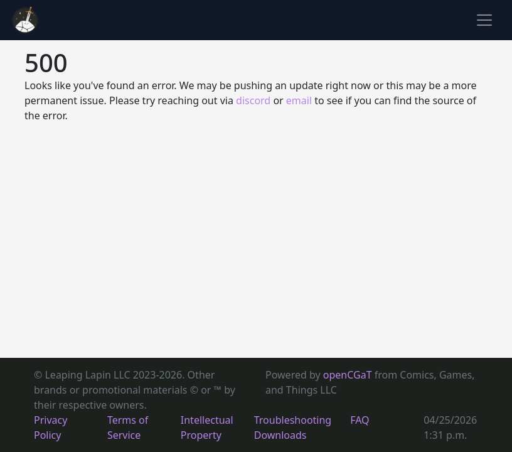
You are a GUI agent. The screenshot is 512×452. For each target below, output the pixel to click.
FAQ (359, 420)
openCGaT (349, 375)
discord (253, 100)
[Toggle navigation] (484, 20)
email (299, 100)
